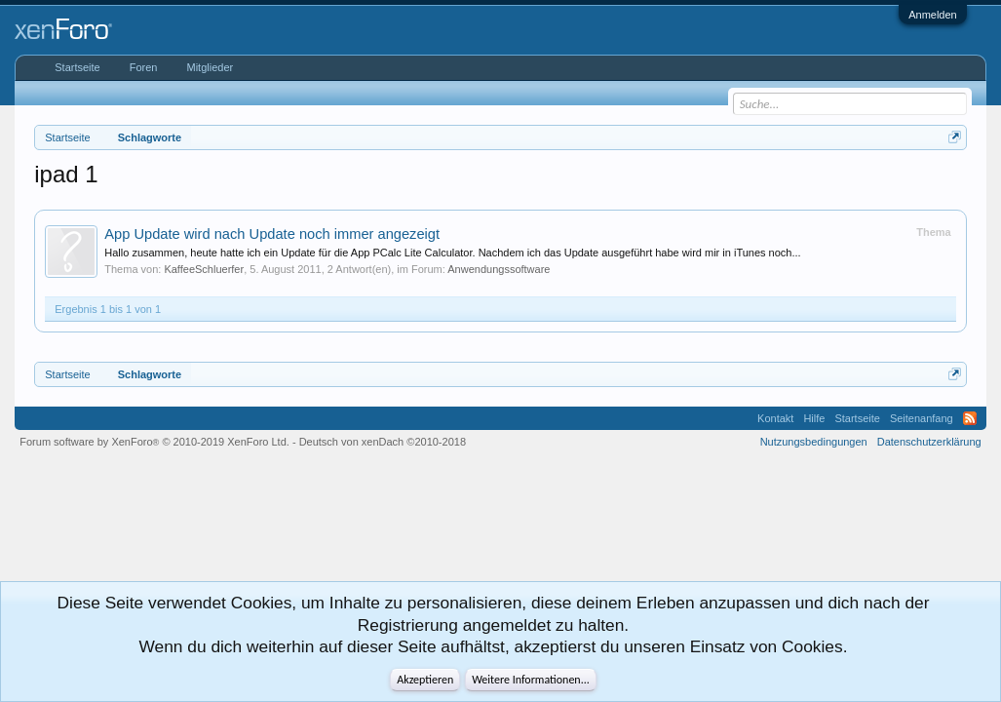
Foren (144, 67)
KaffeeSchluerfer (204, 269)
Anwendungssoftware (498, 269)
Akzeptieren (425, 679)
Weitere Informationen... (531, 679)
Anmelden (932, 14)
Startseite (77, 67)
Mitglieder (209, 67)
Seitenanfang (921, 418)
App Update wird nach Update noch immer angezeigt (272, 234)
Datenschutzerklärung (929, 442)
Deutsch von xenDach (382, 442)
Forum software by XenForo (154, 442)
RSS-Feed (970, 418)
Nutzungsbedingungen (813, 442)
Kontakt (775, 418)
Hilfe (814, 418)
